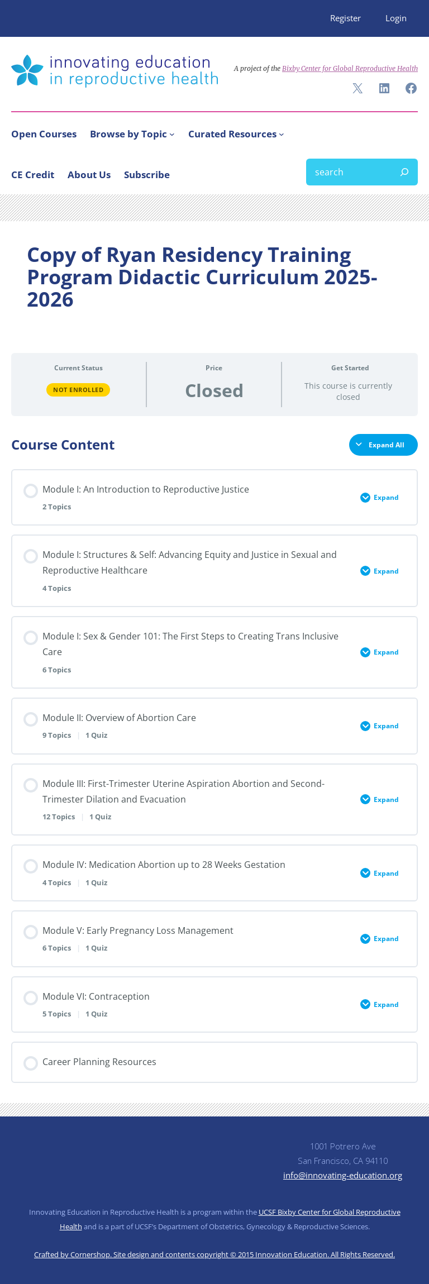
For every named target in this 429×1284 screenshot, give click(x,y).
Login (396, 17)
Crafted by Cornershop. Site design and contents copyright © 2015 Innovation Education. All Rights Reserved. (214, 1254)
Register (345, 17)
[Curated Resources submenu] (281, 134)
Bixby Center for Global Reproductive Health (350, 68)
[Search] (404, 172)
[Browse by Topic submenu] (172, 134)
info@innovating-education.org (342, 1175)
